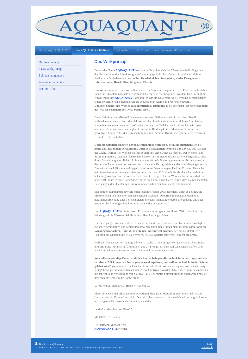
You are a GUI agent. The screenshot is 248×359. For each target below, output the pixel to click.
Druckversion (44, 344)
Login (210, 343)
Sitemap (58, 344)
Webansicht (207, 347)
